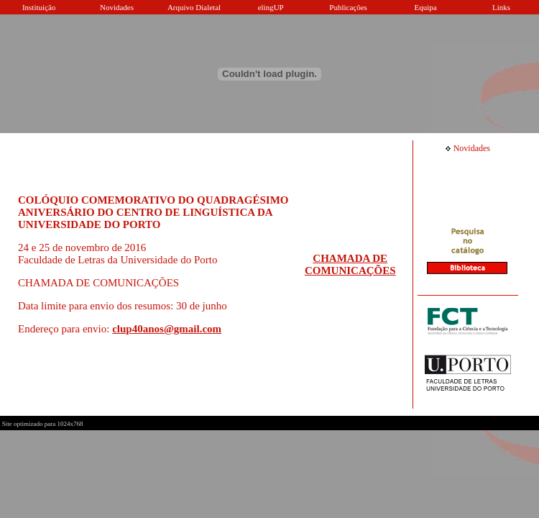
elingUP (271, 7)
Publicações (348, 7)
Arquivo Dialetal (194, 7)
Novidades (117, 7)
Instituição (38, 7)
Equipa (426, 7)
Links (501, 7)
